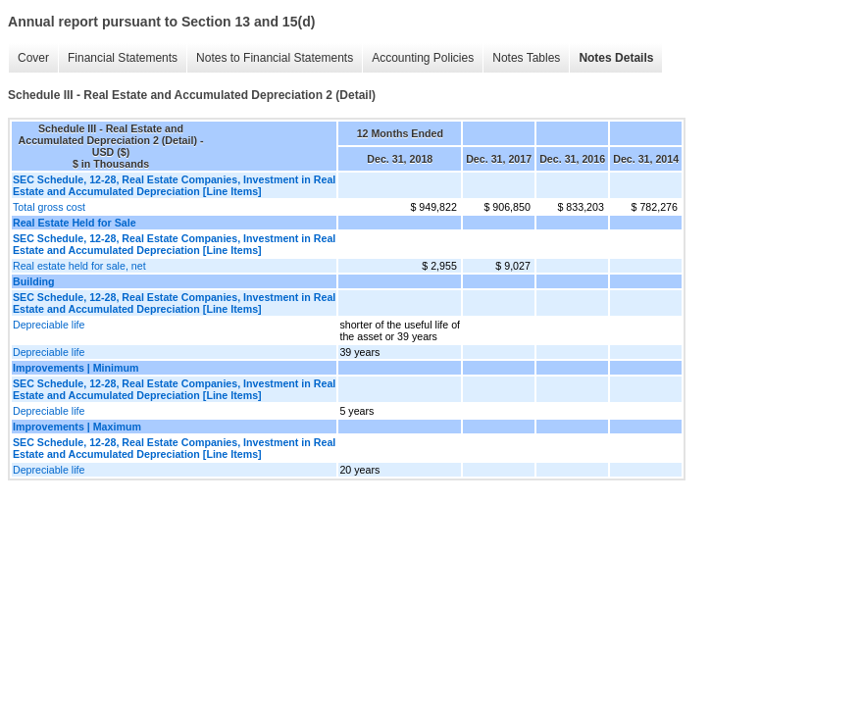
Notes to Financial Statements (274, 58)
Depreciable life (48, 324)
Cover (33, 58)
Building (34, 281)
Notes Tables (526, 58)
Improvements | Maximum (77, 426)
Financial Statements (123, 58)
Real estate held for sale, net (79, 266)
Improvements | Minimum (76, 368)
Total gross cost (49, 207)
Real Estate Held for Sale (74, 222)
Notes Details (616, 58)
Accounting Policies (423, 58)
